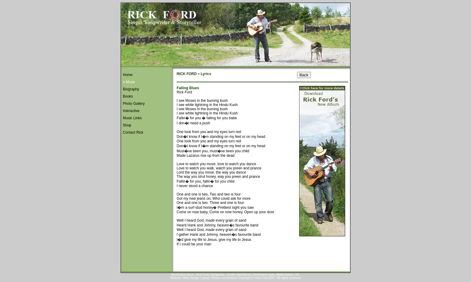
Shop (127, 125)
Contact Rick (133, 132)
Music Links (132, 118)
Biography (131, 89)
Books (128, 96)
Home (127, 75)
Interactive (131, 111)
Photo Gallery (134, 104)
